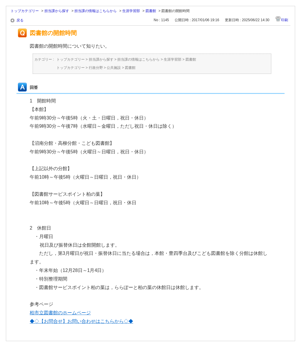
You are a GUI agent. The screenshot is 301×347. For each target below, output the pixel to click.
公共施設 (114, 68)
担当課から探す (56, 11)
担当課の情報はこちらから (95, 11)
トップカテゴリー (25, 11)
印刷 (284, 20)
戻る (20, 20)
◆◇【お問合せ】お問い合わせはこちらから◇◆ (81, 321)
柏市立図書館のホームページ (60, 312)
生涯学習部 (131, 11)
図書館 (151, 11)
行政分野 (96, 68)
